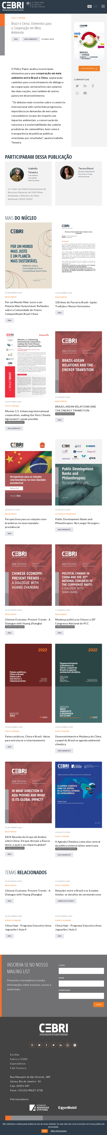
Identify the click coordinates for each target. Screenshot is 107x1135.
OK (44, 1131)
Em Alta (14, 1054)
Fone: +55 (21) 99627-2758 (26, 1090)
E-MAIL (62, 965)
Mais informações (59, 1131)
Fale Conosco (18, 1067)
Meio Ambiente (30, 39)
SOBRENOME (64, 990)
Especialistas (18, 1063)
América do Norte (66, 901)
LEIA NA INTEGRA (89, 68)
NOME (62, 978)
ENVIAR (99, 1004)
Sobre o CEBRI (19, 1059)
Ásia (16, 39)
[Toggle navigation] (103, 6)
